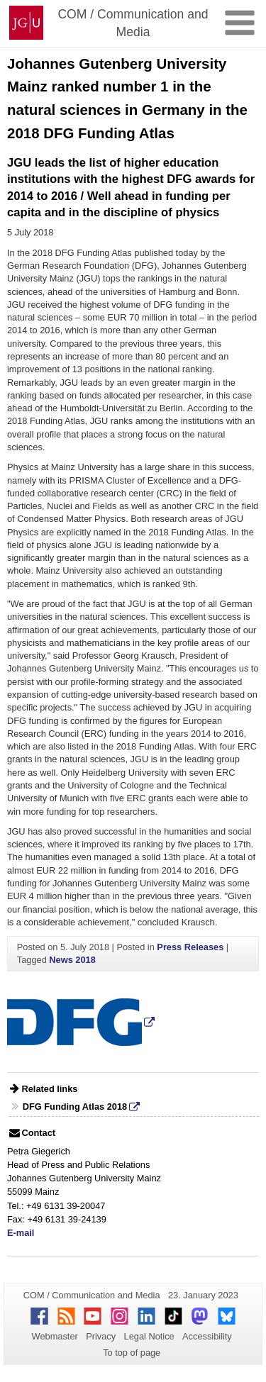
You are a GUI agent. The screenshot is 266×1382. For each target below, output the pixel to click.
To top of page (131, 1352)
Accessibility (207, 1336)
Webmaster (55, 1336)
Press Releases (190, 947)
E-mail (20, 1232)
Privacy (101, 1336)
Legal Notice (149, 1336)
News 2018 (72, 959)
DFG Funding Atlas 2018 (75, 1106)
